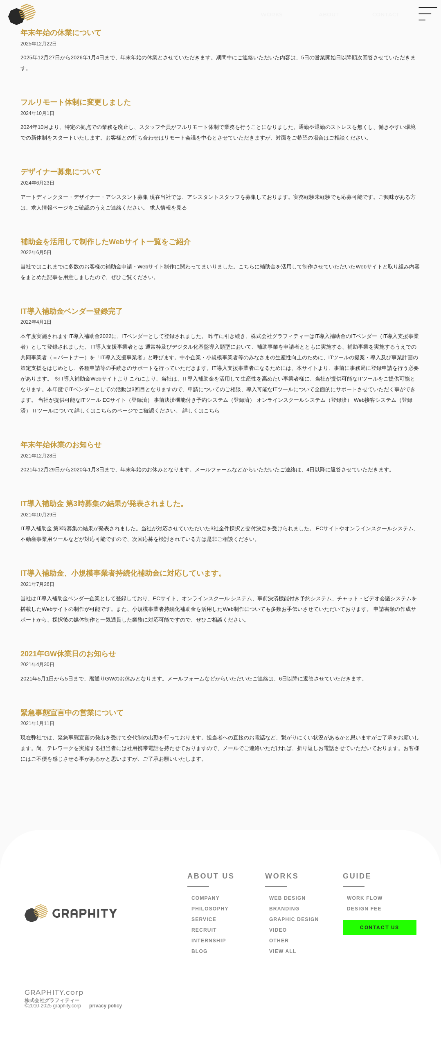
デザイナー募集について (60, 172)
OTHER (279, 941)
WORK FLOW (364, 898)
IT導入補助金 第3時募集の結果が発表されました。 (104, 504)
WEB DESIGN (287, 898)
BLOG (199, 951)
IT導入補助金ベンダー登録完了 (71, 311)
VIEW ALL (282, 951)
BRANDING (284, 909)
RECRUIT (204, 930)
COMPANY (205, 898)
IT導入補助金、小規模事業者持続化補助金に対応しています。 (123, 573)
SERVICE (203, 919)
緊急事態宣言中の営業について (72, 713)
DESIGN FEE (364, 909)
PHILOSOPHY (210, 909)
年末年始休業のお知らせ (60, 445)
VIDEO (278, 930)
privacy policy (105, 1006)
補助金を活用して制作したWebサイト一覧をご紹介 (105, 242)
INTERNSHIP (208, 941)
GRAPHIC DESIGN (294, 919)
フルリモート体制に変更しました (75, 102)
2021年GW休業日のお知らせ (68, 654)
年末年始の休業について (60, 33)
